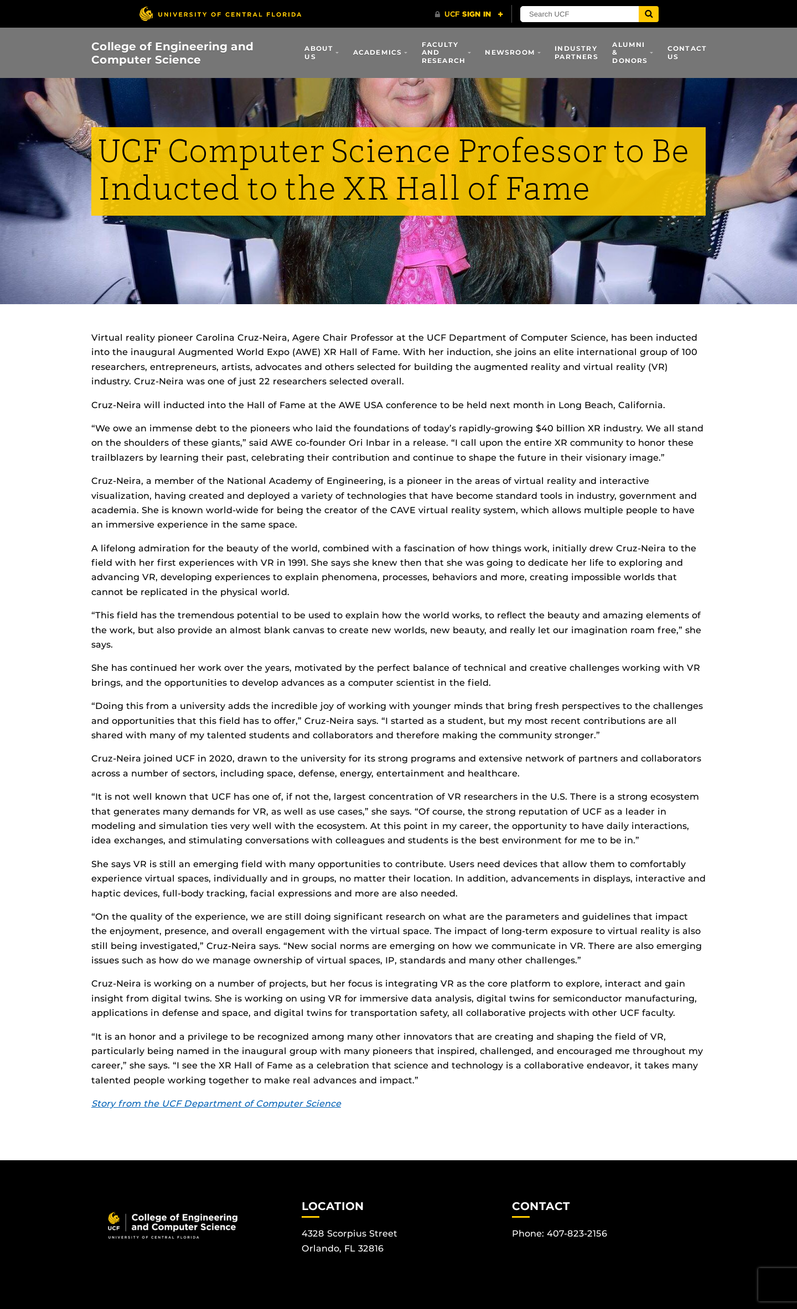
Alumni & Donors (630, 52)
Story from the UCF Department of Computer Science (216, 1103)
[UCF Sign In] (469, 14)
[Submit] (649, 14)
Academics (377, 52)
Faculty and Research (444, 52)
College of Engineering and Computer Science (172, 53)
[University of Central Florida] (220, 13)
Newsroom (510, 52)
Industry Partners (576, 52)
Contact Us (687, 52)
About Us (318, 52)
